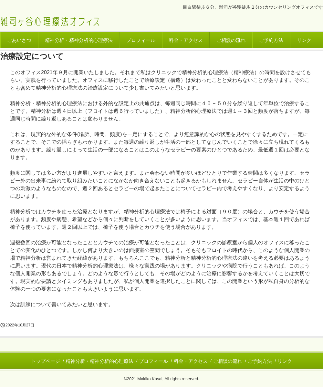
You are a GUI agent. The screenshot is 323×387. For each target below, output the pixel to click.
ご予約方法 (271, 40)
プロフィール (140, 40)
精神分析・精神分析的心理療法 (79, 40)
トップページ (45, 361)
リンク (304, 40)
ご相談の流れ (230, 40)
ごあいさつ (19, 40)
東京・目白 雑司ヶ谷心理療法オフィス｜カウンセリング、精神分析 (50, 22)
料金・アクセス (186, 40)
